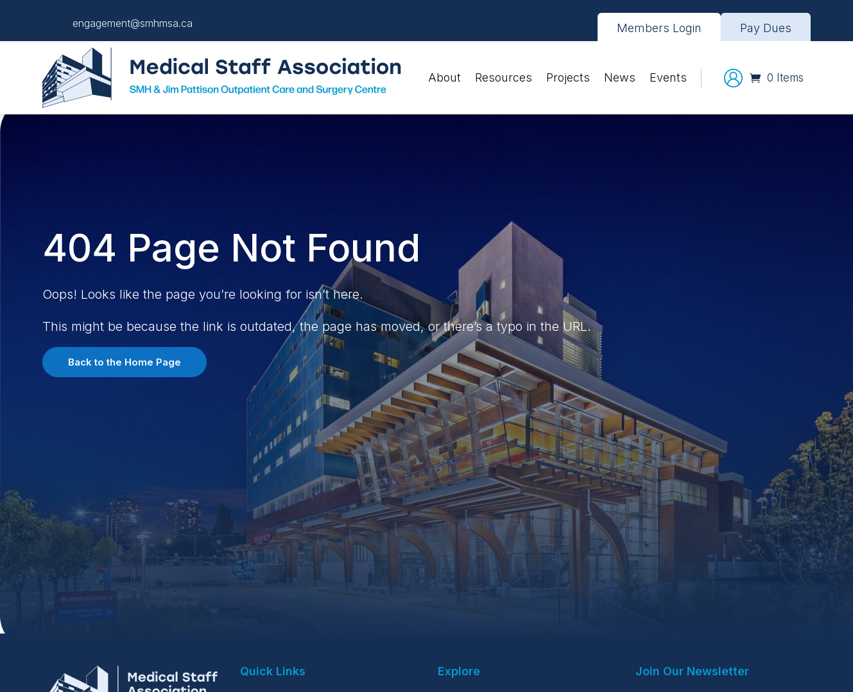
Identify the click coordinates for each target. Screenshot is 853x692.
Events (668, 77)
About (444, 77)
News (619, 77)
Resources (503, 77)
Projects (568, 77)
